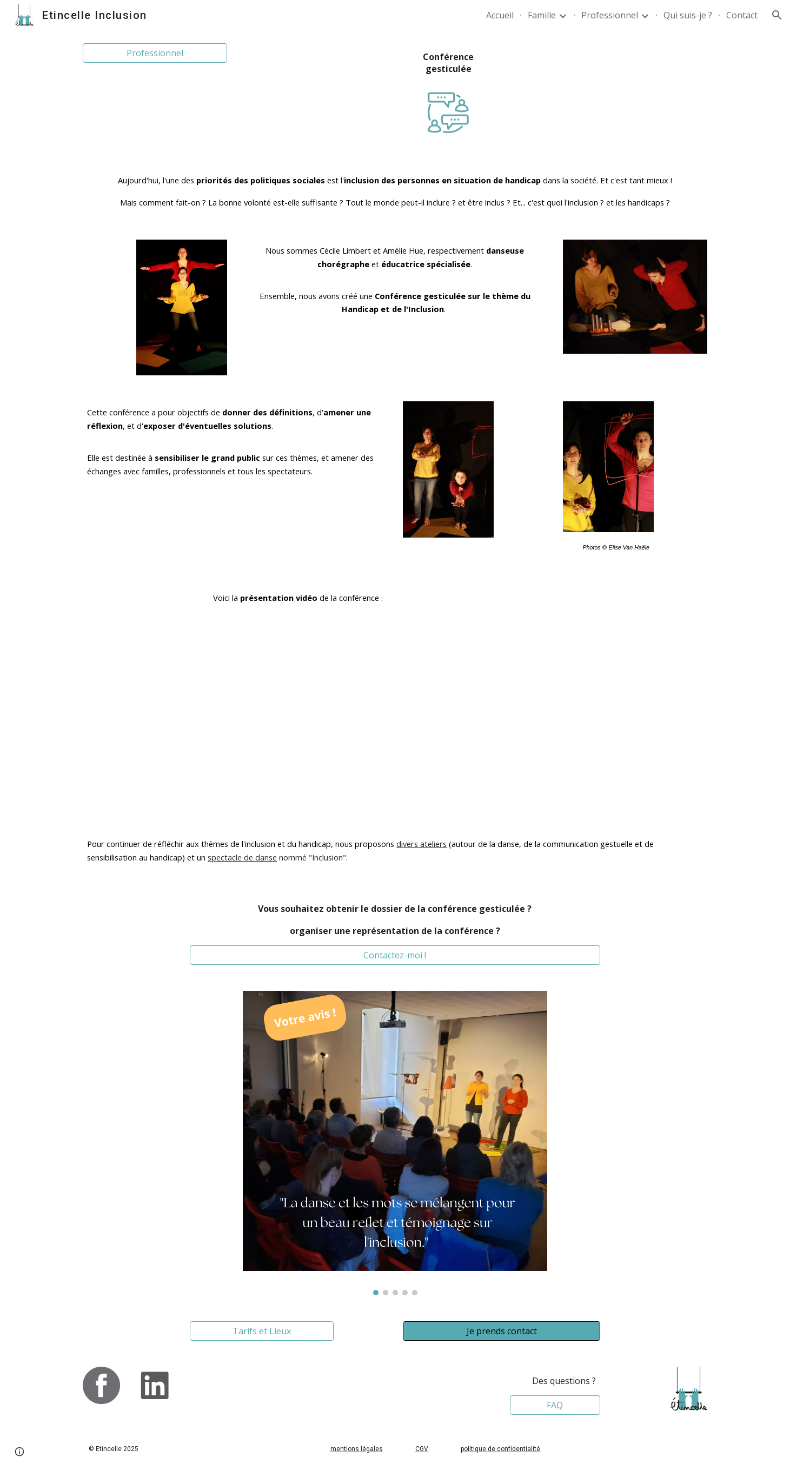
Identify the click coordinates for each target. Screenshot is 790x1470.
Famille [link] (542, 15)
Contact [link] (742, 15)
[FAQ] (555, 1405)
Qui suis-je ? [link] (687, 15)
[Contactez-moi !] (395, 955)
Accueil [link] (500, 15)
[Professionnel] (154, 53)
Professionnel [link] (609, 15)
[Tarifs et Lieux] (261, 1331)
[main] (448, 62)
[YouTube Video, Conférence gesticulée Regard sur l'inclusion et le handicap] (555, 697)
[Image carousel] (395, 1143)
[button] (777, 15)
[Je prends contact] (501, 1331)
